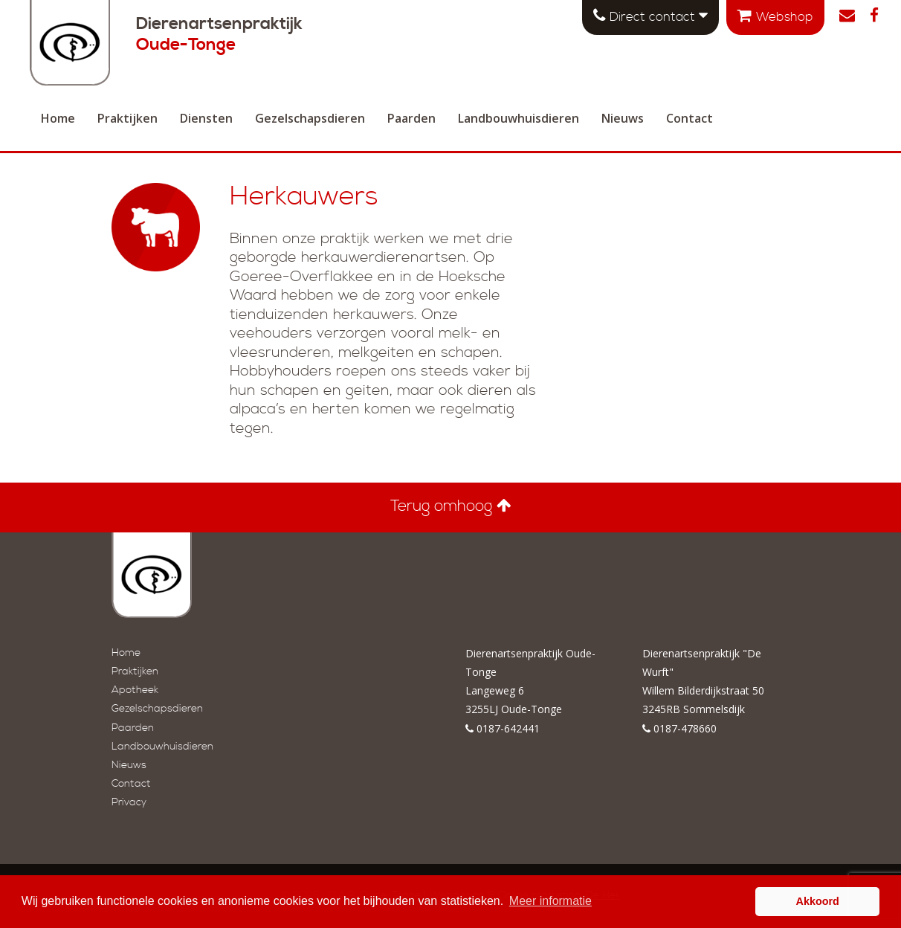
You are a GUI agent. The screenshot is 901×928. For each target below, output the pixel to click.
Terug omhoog (450, 506)
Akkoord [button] (817, 901)
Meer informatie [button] (550, 901)
